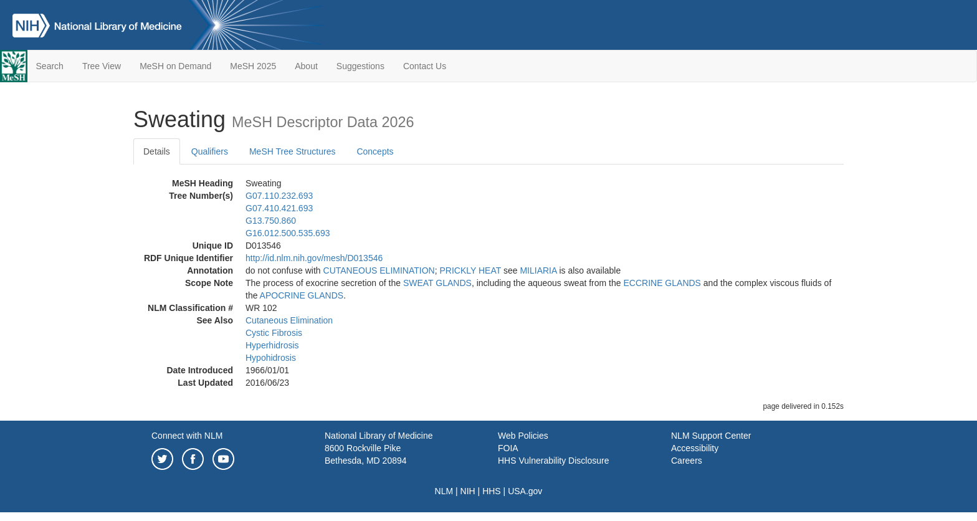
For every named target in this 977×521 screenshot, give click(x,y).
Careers (686, 461)
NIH (467, 491)
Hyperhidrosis (272, 345)
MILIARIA (538, 270)
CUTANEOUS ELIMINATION (379, 270)
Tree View (101, 66)
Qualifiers (209, 151)
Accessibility (694, 448)
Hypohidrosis (270, 358)
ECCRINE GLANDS (661, 283)
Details (156, 151)
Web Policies (523, 436)
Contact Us (424, 66)
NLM (444, 491)
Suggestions (360, 66)
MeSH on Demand (175, 66)
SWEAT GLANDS (437, 283)
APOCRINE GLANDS (302, 295)
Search (50, 66)
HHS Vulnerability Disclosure (553, 461)
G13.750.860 (270, 221)
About (306, 66)
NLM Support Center (711, 436)
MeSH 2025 (253, 66)
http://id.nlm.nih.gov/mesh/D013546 (314, 258)
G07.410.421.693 (279, 208)
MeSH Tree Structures (292, 151)
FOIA (508, 448)
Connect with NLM (186, 436)
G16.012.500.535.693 (287, 233)
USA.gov (525, 491)
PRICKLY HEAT (470, 270)
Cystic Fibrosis (273, 333)
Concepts (374, 151)
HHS (491, 491)
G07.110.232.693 (279, 196)
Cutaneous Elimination (289, 320)
